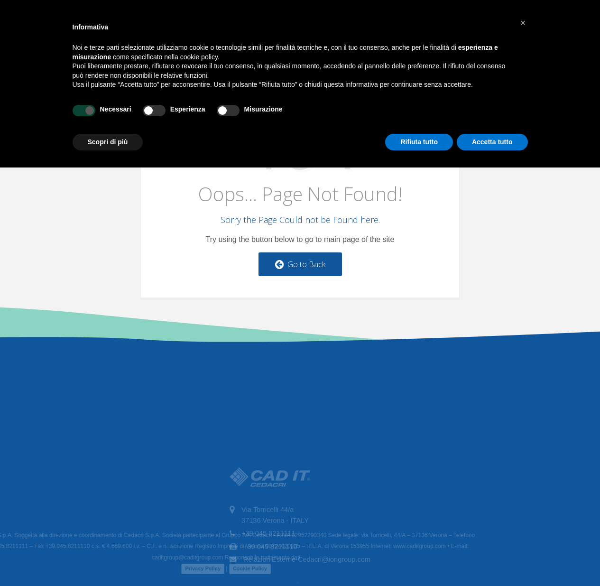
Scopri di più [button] (108, 142)
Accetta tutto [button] (492, 142)
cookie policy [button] (199, 57)
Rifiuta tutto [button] (419, 142)
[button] (523, 22)
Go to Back (300, 264)
